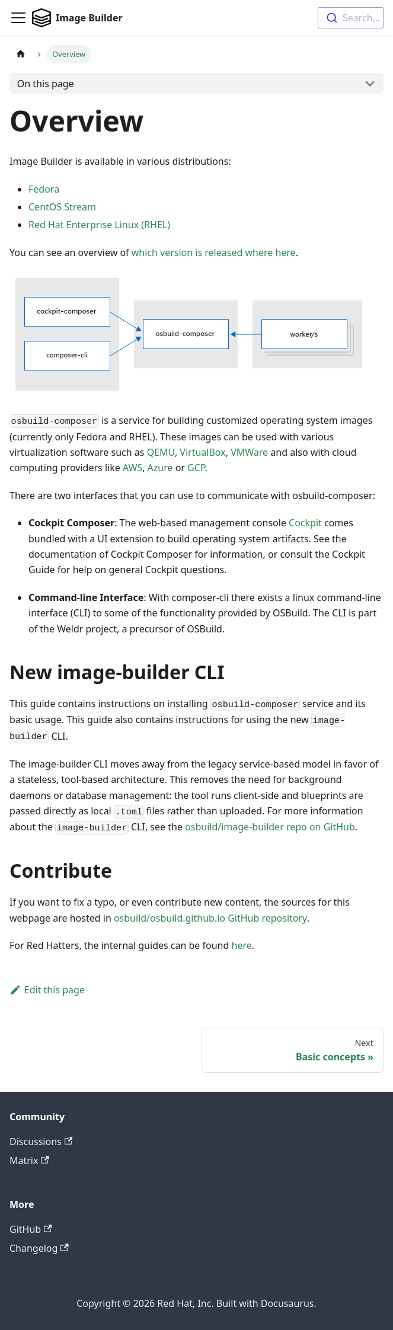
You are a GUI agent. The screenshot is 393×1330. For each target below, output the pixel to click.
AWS (132, 467)
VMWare (249, 452)
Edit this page (47, 989)
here (242, 945)
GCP (196, 467)
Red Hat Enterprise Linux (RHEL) (99, 224)
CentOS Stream (62, 206)
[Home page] (20, 54)
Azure (160, 467)
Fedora (43, 189)
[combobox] (351, 17)
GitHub (30, 1229)
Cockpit (305, 522)
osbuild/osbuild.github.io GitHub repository (210, 918)
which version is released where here (214, 252)
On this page (45, 83)
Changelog (39, 1248)
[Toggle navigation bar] (18, 18)
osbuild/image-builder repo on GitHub (270, 826)
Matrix (29, 1160)
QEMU (161, 452)
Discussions (40, 1141)
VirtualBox (202, 452)
